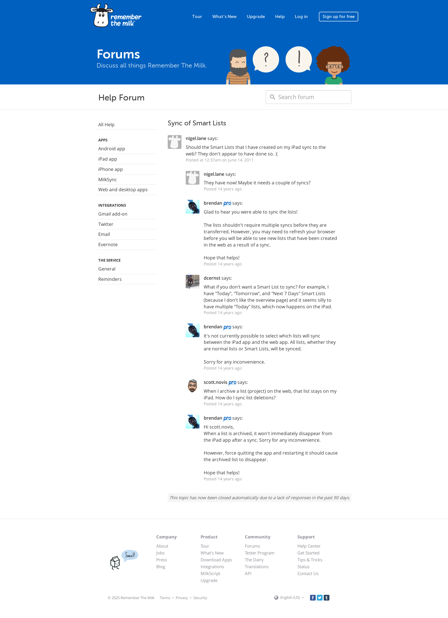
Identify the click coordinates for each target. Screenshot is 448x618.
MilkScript (210, 573)
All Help (106, 124)
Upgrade (256, 16)
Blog (160, 566)
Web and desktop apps (123, 189)
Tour (197, 16)
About (162, 546)
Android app (111, 148)
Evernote (108, 244)
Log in (301, 16)
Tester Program (260, 553)
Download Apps (216, 559)
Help (280, 16)
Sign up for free (339, 16)
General (106, 269)
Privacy (182, 597)
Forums (252, 546)
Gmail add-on (112, 214)
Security (200, 597)
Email (104, 234)
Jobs (160, 553)
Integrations (212, 566)
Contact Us (308, 573)
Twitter (105, 224)
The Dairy (254, 559)
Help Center (309, 546)
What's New (224, 16)
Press (161, 559)
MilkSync (107, 179)
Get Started (308, 553)
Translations (257, 566)
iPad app (107, 159)
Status (303, 566)
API (248, 573)
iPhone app (110, 169)
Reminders (110, 279)
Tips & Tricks (309, 559)
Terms (165, 597)
